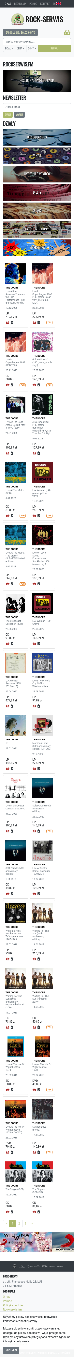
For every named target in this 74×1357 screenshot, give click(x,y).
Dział (8, 48)
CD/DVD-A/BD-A (37, 137)
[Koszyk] (67, 32)
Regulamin (20, 4)
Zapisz (8, 114)
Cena (19, 48)
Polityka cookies (13, 1305)
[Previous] (6, 1223)
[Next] (32, 1223)
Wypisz (19, 114)
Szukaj (54, 48)
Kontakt (45, 4)
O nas (8, 4)
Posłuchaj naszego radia (37, 80)
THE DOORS (12, 287)
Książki (37, 210)
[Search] (37, 41)
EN (57, 4)
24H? (31, 48)
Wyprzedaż (37, 247)
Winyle (37, 155)
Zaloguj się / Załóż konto (20, 32)
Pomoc (33, 4)
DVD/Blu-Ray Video (37, 173)
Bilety (37, 192)
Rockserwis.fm (12, 1309)
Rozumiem (11, 1350)
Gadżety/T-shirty (37, 229)
